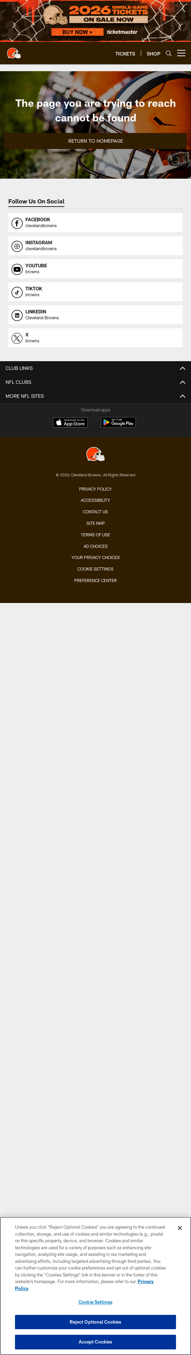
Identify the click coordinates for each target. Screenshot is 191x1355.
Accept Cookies (96, 1342)
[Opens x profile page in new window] (95, 337)
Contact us (95, 511)
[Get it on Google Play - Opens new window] (118, 425)
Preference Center (95, 580)
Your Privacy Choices (95, 557)
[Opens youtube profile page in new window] (95, 268)
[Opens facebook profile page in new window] (95, 222)
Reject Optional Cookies (96, 1322)
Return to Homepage (95, 141)
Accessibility (95, 500)
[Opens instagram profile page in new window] (95, 245)
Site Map (95, 523)
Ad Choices (96, 546)
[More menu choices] (181, 53)
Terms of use (95, 534)
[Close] (180, 1228)
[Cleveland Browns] (95, 455)
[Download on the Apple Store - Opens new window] (70, 423)
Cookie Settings (95, 568)
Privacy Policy (95, 488)
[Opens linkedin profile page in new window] (95, 314)
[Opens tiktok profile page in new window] (95, 291)
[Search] (168, 53)
